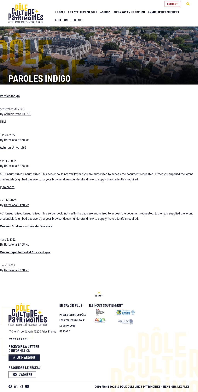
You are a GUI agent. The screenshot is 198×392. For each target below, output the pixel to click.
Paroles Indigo (10, 96)
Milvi (3, 121)
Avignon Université (13, 147)
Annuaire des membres (163, 12)
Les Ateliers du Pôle (82, 12)
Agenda (105, 12)
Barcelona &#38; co (16, 139)
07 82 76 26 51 (18, 338)
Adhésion (61, 20)
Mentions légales (176, 385)
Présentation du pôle (72, 313)
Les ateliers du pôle (71, 318)
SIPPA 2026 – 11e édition (129, 12)
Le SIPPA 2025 (67, 324)
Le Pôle (60, 12)
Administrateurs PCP (17, 114)
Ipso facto (7, 187)
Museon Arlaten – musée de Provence (26, 226)
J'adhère (22, 373)
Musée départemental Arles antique (25, 252)
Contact (172, 3)
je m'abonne (24, 356)
